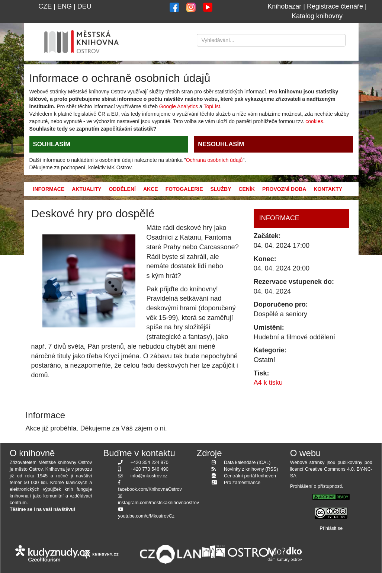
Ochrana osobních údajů (214, 160)
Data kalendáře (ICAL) (247, 462)
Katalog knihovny (317, 16)
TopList (211, 106)
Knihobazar (284, 6)
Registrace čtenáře (335, 6)
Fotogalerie (184, 189)
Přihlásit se (331, 528)
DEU (84, 6)
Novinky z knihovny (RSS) (251, 469)
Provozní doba (284, 189)
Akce (150, 189)
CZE (45, 6)
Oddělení (122, 189)
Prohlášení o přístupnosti (316, 486)
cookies (314, 121)
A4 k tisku (268, 382)
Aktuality (86, 189)
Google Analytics (178, 106)
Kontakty (328, 189)
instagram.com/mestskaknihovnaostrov (158, 502)
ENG (64, 6)
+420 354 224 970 (149, 462)
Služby (220, 189)
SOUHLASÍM (52, 144)
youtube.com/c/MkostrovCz (146, 516)
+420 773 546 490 (149, 469)
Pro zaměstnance (242, 482)
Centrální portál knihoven (250, 475)
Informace (49, 189)
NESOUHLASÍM (221, 144)
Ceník (246, 189)
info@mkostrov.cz (149, 475)
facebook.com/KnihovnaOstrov (150, 489)
